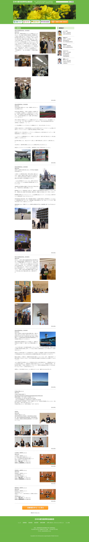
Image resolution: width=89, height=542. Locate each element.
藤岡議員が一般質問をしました (21, 487)
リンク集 (68, 522)
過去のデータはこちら (35, 512)
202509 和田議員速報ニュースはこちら (23, 478)
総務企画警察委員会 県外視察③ (21, 104)
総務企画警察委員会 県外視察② (21, 166)
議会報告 (27, 21)
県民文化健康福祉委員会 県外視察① (22, 256)
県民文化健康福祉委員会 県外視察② (22, 30)
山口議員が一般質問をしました (21, 452)
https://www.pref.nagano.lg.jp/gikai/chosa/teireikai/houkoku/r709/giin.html (29, 395)
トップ (19, 522)
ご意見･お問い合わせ (59, 21)
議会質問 (35, 21)
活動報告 (17, 21)
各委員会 (16, 411)
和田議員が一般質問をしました (21, 470)
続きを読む (53, 100)
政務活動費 (42, 522)
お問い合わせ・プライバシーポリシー (55, 522)
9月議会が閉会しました (19, 391)
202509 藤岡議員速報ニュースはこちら (23, 499)
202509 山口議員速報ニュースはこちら (23, 462)
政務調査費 (45, 21)
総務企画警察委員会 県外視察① (21, 330)
